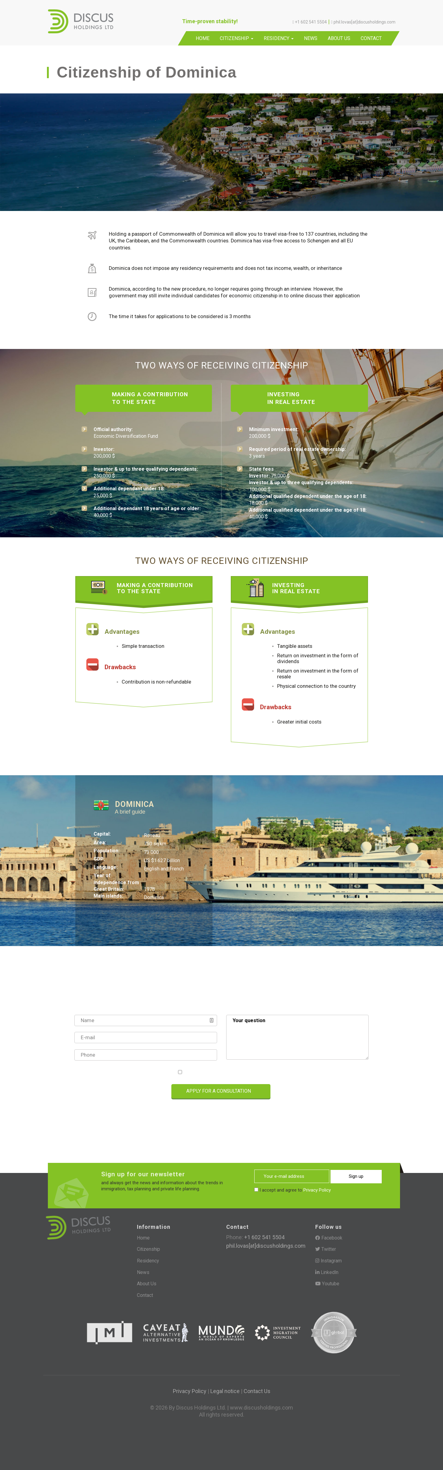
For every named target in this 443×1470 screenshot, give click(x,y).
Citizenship (236, 38)
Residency (279, 38)
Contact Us (257, 1390)
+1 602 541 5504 (263, 1237)
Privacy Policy (249, 1072)
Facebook (328, 1238)
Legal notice (225, 1390)
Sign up (355, 1176)
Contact (371, 38)
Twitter (325, 1249)
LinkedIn (327, 1272)
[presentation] (102, 1091)
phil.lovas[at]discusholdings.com (265, 1246)
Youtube (327, 1283)
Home (202, 38)
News (310, 38)
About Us (339, 38)
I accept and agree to (224, 1072)
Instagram (328, 1260)
